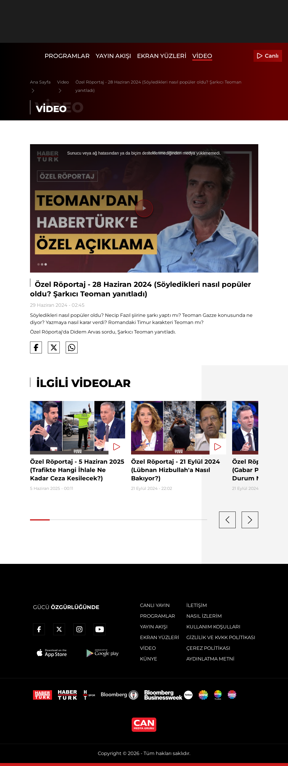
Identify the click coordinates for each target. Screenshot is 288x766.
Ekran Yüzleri (161, 55)
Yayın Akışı (113, 55)
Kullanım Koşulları (213, 627)
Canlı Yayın (155, 605)
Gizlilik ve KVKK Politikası (220, 637)
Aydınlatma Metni (210, 659)
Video (202, 55)
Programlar (67, 55)
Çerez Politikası (208, 648)
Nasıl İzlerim (204, 616)
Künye (148, 659)
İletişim (196, 605)
